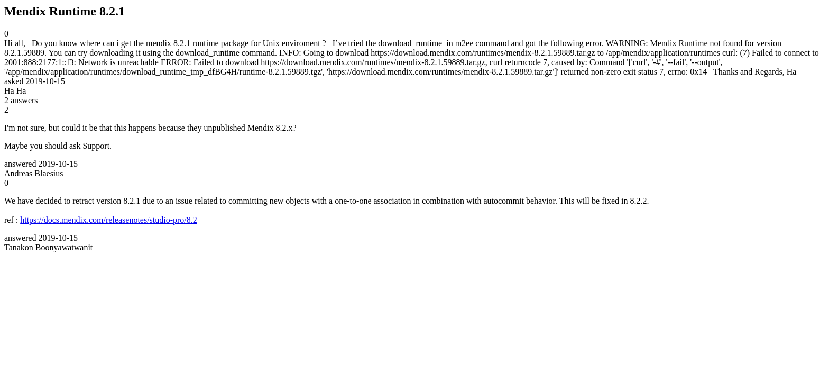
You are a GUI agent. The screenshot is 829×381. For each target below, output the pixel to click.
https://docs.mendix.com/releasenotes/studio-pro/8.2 (108, 219)
